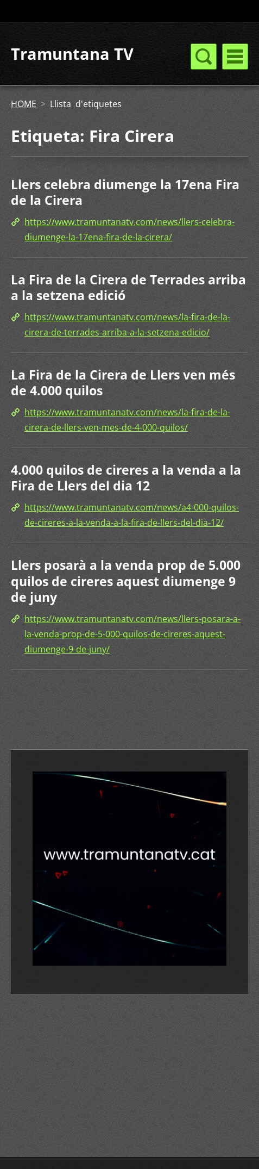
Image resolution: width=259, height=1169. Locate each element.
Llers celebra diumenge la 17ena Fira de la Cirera (125, 192)
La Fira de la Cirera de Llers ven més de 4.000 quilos (123, 383)
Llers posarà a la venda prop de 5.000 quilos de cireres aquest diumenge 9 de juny (126, 581)
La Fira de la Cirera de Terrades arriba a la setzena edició (128, 287)
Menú (235, 56)
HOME (23, 104)
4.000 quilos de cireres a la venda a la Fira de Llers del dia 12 (126, 478)
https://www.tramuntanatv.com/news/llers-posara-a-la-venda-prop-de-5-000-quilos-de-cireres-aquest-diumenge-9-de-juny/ (132, 634)
